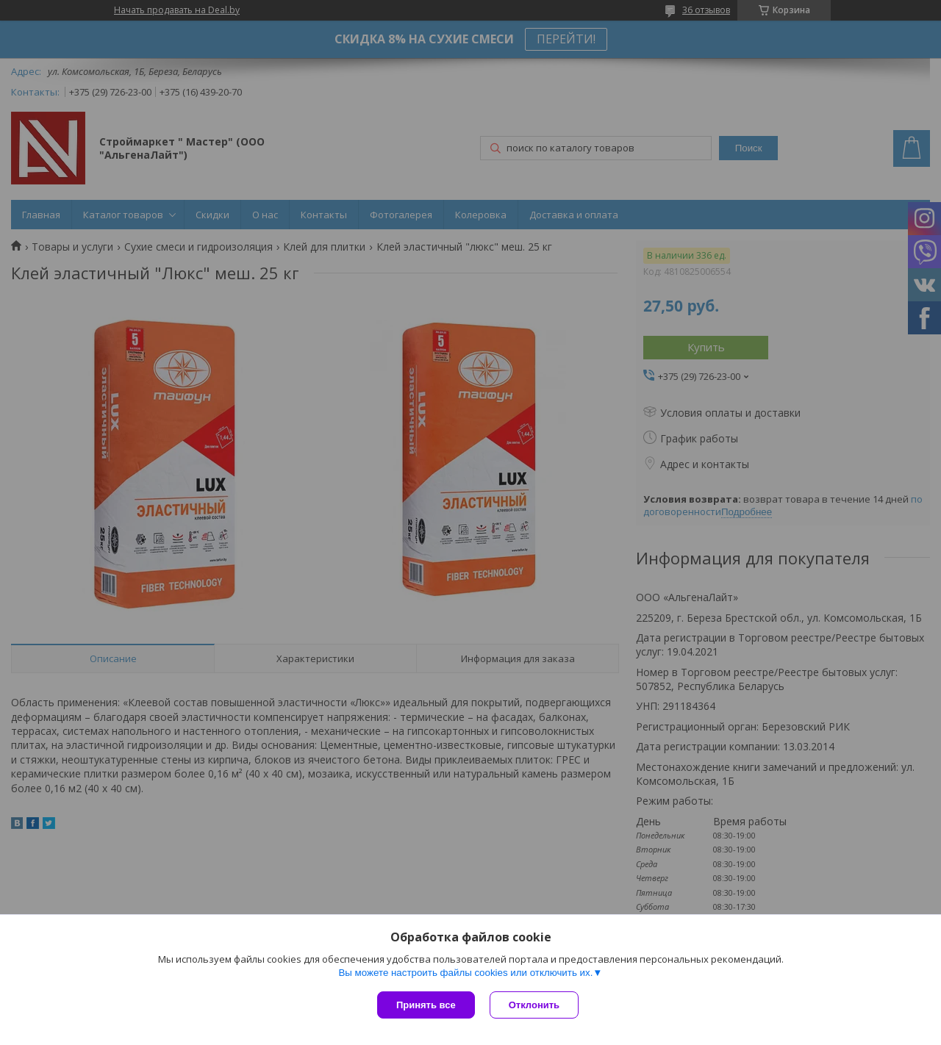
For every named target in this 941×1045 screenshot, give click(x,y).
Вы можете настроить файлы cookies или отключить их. (465, 972)
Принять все (426, 1004)
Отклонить (534, 1004)
